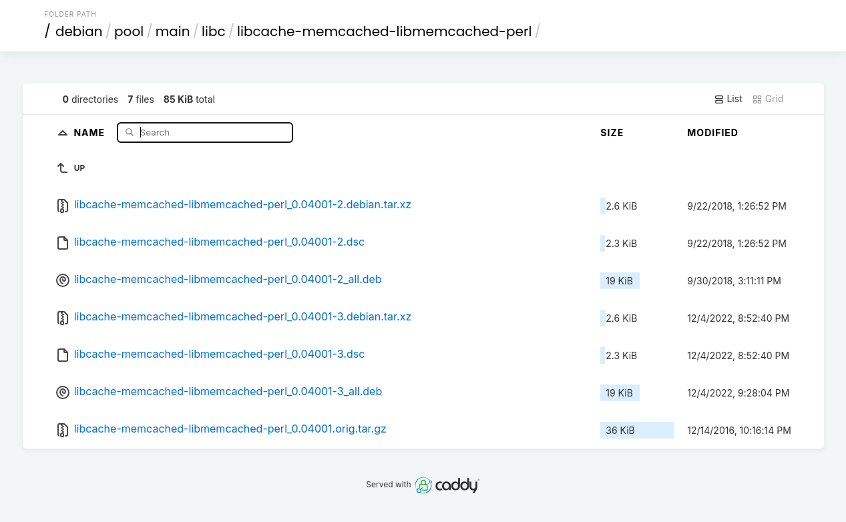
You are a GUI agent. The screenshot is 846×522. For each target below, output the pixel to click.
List (728, 99)
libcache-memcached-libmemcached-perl (384, 31)
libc (214, 31)
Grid (768, 99)
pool (129, 31)
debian (79, 31)
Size (612, 132)
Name (90, 132)
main (173, 31)
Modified (712, 132)
